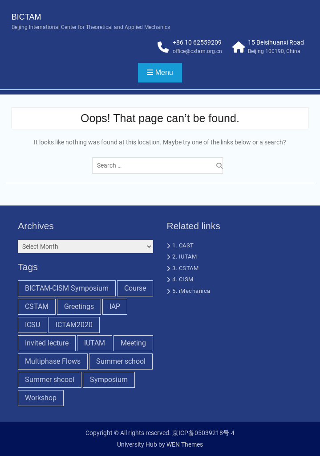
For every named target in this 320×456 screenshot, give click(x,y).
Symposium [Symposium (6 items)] (109, 379)
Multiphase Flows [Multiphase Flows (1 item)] (53, 361)
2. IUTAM (184, 256)
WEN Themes (184, 444)
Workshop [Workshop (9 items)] (41, 398)
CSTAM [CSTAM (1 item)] (37, 306)
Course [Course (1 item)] (135, 288)
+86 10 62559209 (197, 42)
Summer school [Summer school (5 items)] (121, 361)
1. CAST (183, 245)
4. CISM (183, 279)
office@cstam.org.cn (197, 51)
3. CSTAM (185, 268)
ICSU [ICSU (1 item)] (32, 324)
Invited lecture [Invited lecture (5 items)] (47, 343)
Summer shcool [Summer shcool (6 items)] (49, 379)
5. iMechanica (191, 291)
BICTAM (26, 16)
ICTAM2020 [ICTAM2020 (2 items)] (74, 324)
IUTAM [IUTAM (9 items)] (94, 343)
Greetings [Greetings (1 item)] (79, 306)
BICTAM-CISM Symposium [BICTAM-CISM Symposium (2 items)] (67, 288)
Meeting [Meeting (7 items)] (133, 343)
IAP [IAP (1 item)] (114, 306)
